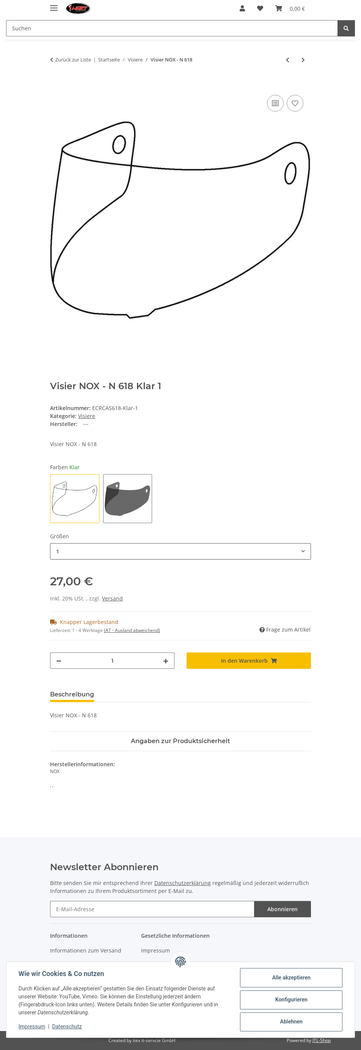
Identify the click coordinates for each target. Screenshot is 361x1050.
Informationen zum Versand (85, 950)
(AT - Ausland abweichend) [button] (132, 630)
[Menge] (112, 660)
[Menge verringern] (58, 660)
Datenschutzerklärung (182, 883)
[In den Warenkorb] (56, 84)
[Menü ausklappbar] (54, 4)
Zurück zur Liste (73, 59)
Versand (112, 598)
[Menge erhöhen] (165, 660)
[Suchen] (346, 28)
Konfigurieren (291, 1000)
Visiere (86, 416)
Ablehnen (291, 1022)
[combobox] (180, 551)
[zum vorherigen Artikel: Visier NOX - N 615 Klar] (287, 60)
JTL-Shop (321, 1040)
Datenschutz (67, 1026)
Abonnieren (282, 909)
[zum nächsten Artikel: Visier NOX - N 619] (303, 60)
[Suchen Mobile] (172, 28)
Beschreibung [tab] (72, 694)
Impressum (32, 1026)
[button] (242, 8)
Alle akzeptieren (291, 978)
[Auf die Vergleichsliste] (275, 103)
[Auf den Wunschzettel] (295, 103)
